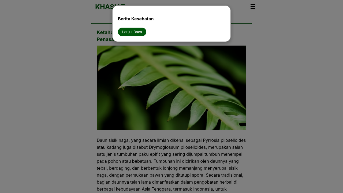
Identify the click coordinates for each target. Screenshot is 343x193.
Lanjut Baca (132, 32)
